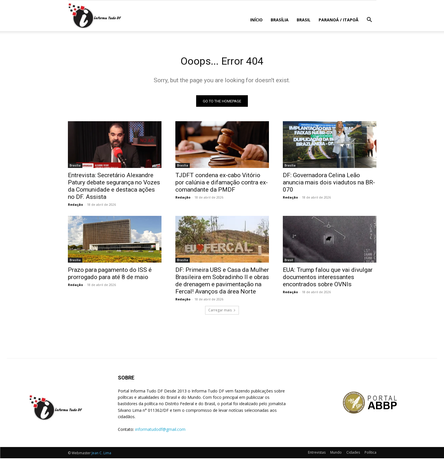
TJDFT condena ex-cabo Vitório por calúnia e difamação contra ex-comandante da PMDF (221, 184)
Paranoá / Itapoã (338, 20)
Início (256, 20)
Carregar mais (222, 311)
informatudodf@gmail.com (160, 431)
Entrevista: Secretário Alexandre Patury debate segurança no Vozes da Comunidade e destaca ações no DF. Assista (114, 187)
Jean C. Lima (101, 454)
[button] (369, 20)
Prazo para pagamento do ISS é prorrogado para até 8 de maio (110, 275)
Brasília (280, 20)
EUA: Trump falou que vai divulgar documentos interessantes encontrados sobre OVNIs (328, 278)
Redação (75, 206)
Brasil (304, 20)
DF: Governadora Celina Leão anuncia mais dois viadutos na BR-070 (329, 184)
